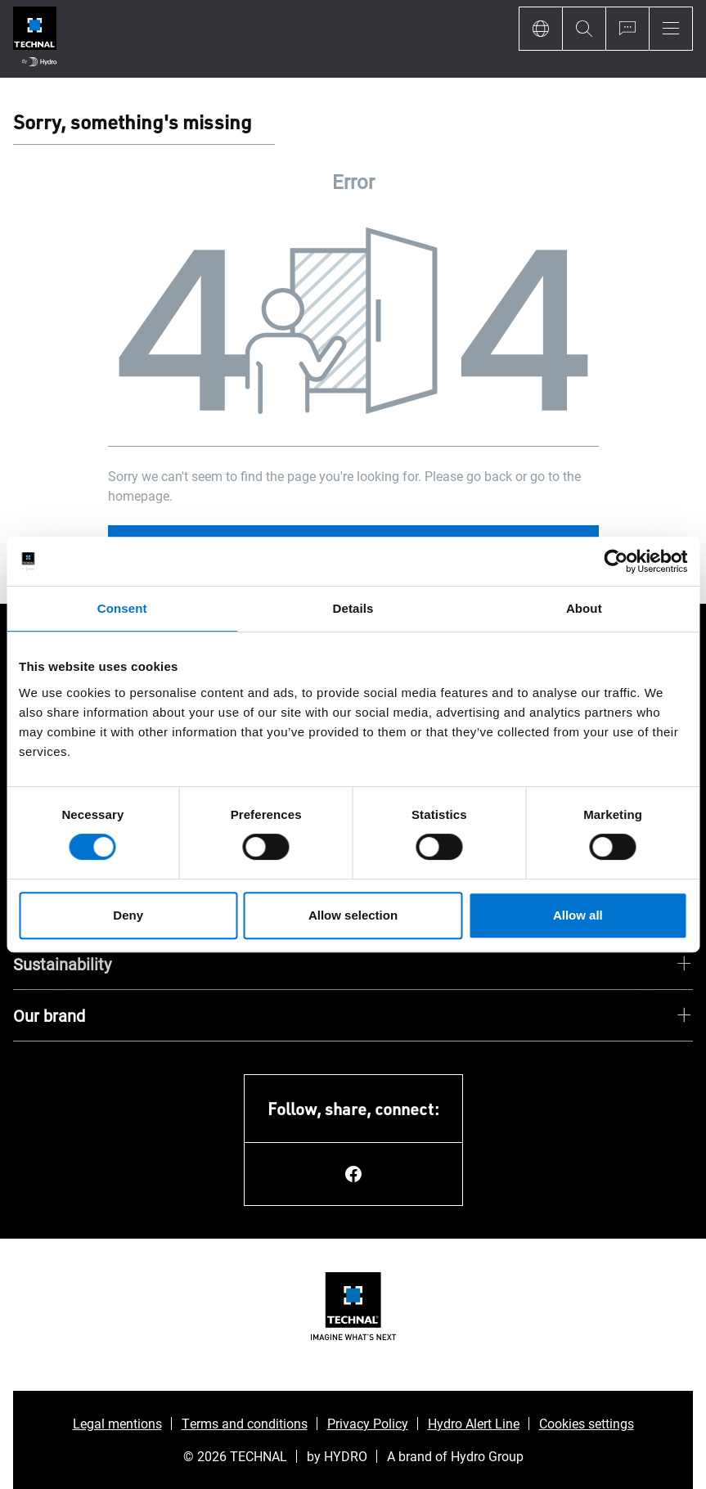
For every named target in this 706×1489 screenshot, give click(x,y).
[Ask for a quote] (627, 29)
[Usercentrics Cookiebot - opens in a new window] (615, 561)
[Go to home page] (34, 39)
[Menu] (671, 29)
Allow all (578, 915)
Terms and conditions (245, 1423)
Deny (128, 915)
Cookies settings (586, 1423)
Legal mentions (117, 1423)
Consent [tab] (122, 608)
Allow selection (353, 915)
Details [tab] (353, 608)
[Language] (540, 29)
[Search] (583, 29)
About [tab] (584, 608)
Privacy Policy (367, 1423)
